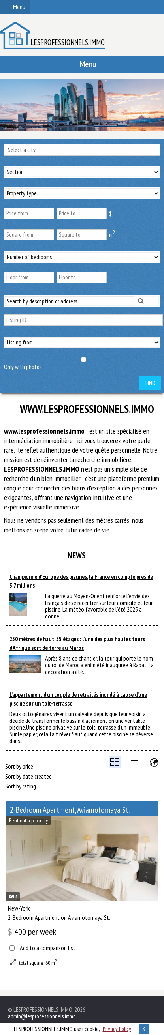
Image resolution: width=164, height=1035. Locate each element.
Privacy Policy (117, 1029)
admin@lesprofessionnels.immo (42, 1016)
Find (150, 383)
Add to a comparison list (47, 948)
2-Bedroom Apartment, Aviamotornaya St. (70, 810)
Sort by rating (20, 786)
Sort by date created (28, 776)
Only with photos (22, 367)
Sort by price (19, 766)
